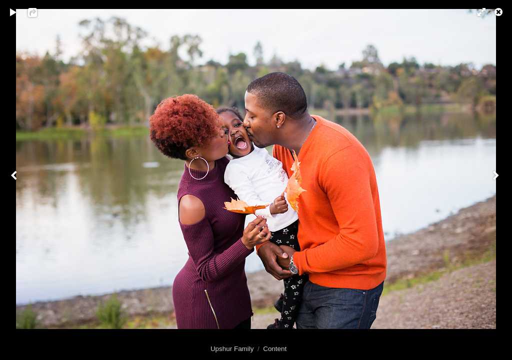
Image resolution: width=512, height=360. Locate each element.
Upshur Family (232, 348)
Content (274, 348)
